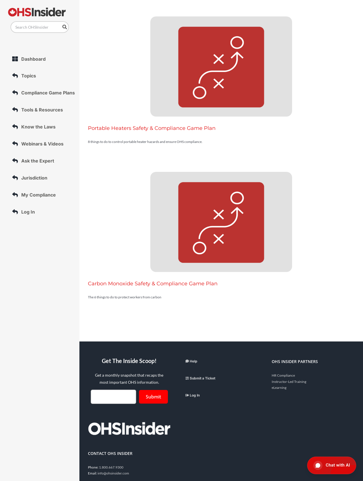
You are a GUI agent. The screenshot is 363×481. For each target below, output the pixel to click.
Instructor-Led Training (289, 381)
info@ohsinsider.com (113, 473)
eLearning (279, 387)
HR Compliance (283, 375)
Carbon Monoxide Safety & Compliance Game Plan (153, 283)
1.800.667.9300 (111, 467)
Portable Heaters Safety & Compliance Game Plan (152, 128)
